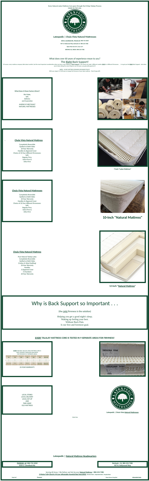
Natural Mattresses (132, 412)
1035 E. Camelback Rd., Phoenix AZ (70, 41)
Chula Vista (75, 417)
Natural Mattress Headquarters (81, 456)
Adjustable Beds (136, 477)
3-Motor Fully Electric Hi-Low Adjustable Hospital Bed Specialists (62, 474)
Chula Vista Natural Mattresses (27, 190)
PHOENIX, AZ (22, 463)
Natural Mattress (126, 286)
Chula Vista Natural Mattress (29, 140)
